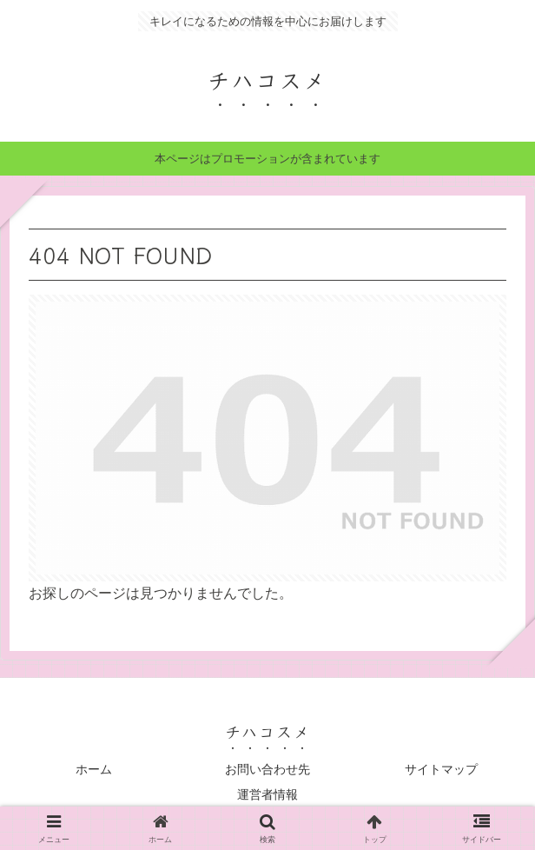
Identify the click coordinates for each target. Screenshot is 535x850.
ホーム (94, 769)
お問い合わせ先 (267, 769)
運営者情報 (267, 794)
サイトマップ (441, 769)
